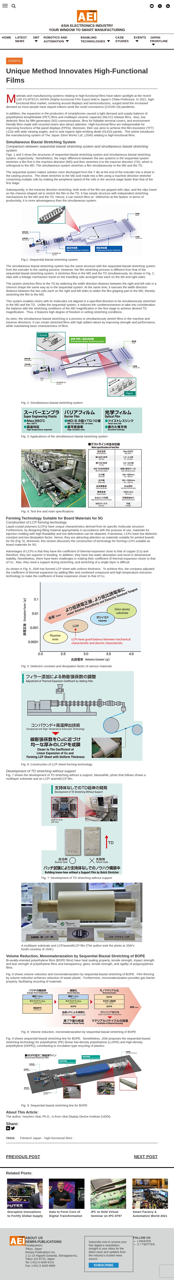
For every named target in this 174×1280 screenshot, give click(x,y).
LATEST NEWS (21, 39)
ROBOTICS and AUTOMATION (55, 39)
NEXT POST (146, 1157)
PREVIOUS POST (22, 1157)
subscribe (103, 1265)
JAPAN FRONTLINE (159, 39)
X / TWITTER (145, 1244)
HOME (6, 37)
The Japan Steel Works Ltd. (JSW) (68, 135)
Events (140, 37)
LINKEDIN (143, 1241)
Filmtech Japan (30, 1138)
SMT (36, 37)
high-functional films (57, 1138)
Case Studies (122, 39)
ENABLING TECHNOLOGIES (93, 39)
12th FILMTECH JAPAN (32, 99)
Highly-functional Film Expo (68, 99)
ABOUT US (33, 1238)
